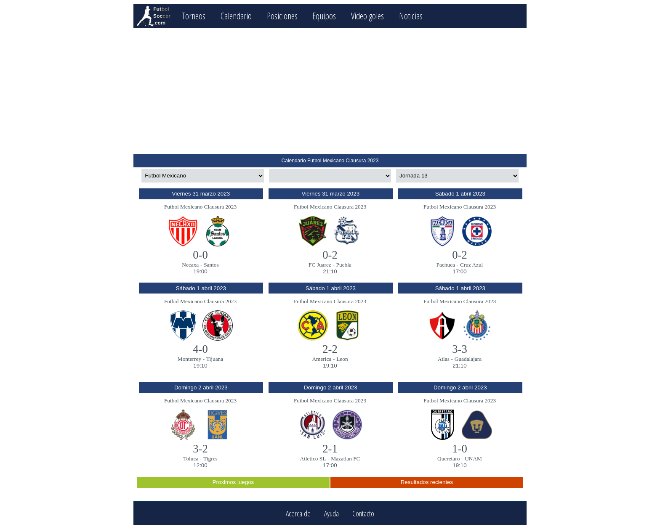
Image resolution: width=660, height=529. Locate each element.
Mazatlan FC (345, 458)
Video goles (367, 16)
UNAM (473, 458)
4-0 (200, 349)
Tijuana (214, 359)
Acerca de (298, 513)
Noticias (411, 16)
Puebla (343, 265)
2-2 (330, 349)
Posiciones (282, 16)
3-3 (459, 349)
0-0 (200, 255)
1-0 (459, 448)
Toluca (190, 458)
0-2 (330, 255)
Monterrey (189, 359)
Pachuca (445, 265)
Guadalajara (468, 359)
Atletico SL (313, 458)
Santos (211, 265)
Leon (342, 359)
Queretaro (448, 458)
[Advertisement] (329, 91)
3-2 (200, 448)
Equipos (324, 16)
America (321, 359)
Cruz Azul (471, 265)
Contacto (363, 513)
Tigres (210, 458)
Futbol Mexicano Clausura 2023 (200, 207)
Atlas (444, 359)
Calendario (236, 16)
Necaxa (190, 265)
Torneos (193, 16)
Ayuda (331, 513)
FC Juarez (320, 265)
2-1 (330, 448)
